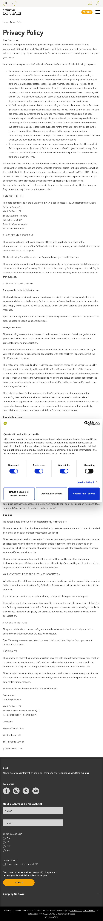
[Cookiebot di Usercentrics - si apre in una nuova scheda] (86, 423)
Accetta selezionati (51, 493)
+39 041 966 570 (89, 910)
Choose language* (12, 834)
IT (8, 842)
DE (8, 846)
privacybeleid (30, 864)
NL (9, 3)
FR (8, 850)
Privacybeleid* (10, 860)
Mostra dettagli (85, 482)
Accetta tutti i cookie (84, 493)
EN (8, 838)
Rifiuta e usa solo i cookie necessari (19, 494)
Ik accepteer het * (22, 864)
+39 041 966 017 (76, 910)
